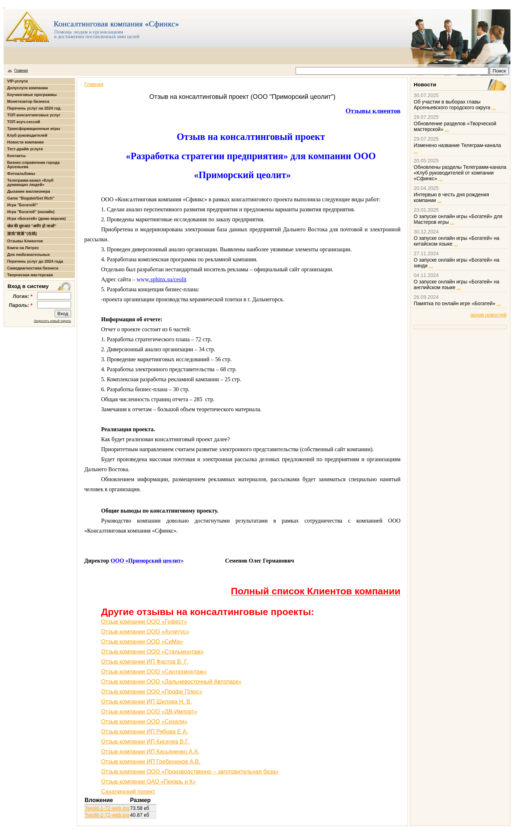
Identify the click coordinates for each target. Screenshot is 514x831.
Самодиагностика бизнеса (32, 268)
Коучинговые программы (32, 94)
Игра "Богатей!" (22, 205)
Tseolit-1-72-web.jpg (107, 808)
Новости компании (25, 142)
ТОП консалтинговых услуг (33, 115)
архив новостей (488, 315)
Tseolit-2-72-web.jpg (107, 815)
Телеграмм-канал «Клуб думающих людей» (30, 182)
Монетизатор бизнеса (28, 101)
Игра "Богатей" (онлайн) (31, 212)
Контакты (16, 155)
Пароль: (20, 305)
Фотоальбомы (21, 173)
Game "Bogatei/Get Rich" (31, 198)
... (494, 107)
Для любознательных (28, 254)
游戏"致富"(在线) (22, 233)
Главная (21, 70)
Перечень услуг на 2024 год (33, 108)
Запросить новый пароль (52, 321)
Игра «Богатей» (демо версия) (36, 218)
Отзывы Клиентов (25, 241)
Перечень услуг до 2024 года (35, 261)
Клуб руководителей (27, 135)
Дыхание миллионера (28, 191)
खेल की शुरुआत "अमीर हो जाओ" (31, 226)
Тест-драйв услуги (25, 149)
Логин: (22, 296)
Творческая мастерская (30, 275)
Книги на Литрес (23, 248)
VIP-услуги (17, 81)
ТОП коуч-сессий (23, 122)
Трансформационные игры (33, 128)
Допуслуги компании (27, 88)
